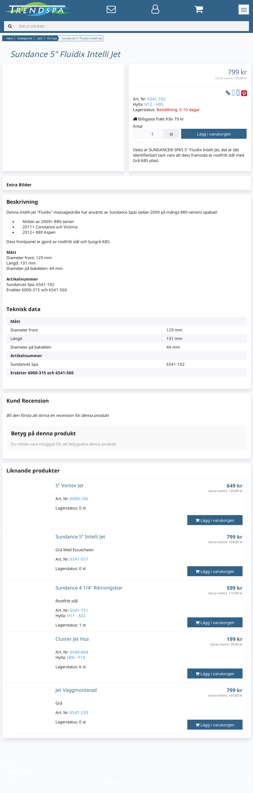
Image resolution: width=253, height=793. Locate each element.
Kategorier (25, 38)
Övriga (52, 38)
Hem (9, 38)
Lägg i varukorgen (214, 134)
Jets (40, 38)
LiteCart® (187, 782)
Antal (138, 126)
